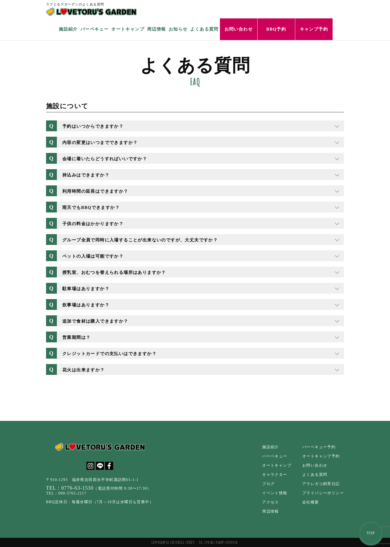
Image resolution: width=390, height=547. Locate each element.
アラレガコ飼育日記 (321, 484)
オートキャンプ (127, 29)
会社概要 (310, 502)
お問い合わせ (239, 29)
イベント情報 (274, 493)
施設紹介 (68, 29)
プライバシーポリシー (323, 493)
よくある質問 (204, 29)
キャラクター (274, 475)
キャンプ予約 (314, 29)
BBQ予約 (276, 29)
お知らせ (178, 29)
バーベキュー (94, 29)
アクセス (270, 502)
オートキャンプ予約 (321, 456)
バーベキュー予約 (319, 447)
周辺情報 (156, 29)
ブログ (268, 484)
